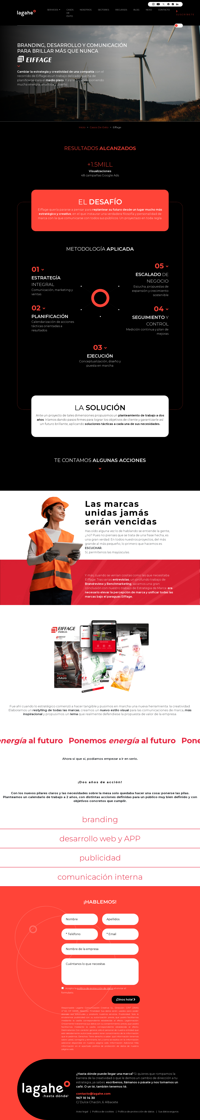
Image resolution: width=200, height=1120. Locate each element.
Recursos (121, 9)
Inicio (82, 127)
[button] (100, 819)
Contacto (164, 9)
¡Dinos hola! (125, 999)
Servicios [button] (53, 9)
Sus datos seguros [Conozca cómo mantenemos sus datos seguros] (168, 1111)
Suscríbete (185, 13)
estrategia (41, 71)
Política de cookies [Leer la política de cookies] (103, 1111)
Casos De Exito (99, 127)
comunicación (107, 45)
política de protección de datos (95, 988)
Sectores (103, 9)
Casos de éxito (70, 12)
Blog (136, 9)
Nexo (149, 9)
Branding (30, 45)
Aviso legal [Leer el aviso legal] (82, 1111)
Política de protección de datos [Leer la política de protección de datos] (136, 1111)
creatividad (60, 71)
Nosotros (86, 9)
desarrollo (64, 45)
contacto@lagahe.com (93, 1093)
